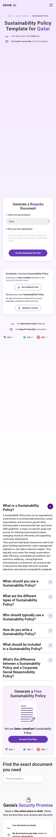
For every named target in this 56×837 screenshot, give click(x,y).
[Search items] (23, 778)
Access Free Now (28, 739)
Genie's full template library (17, 280)
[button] (50, 5)
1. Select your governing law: (18, 215)
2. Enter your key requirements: (19, 229)
